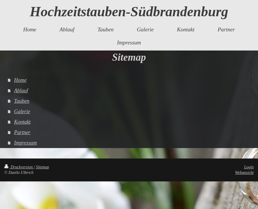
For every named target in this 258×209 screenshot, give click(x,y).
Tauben (21, 101)
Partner (22, 132)
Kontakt (22, 122)
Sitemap (42, 167)
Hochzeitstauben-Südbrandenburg (129, 11)
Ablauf (21, 90)
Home (20, 80)
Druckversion (19, 167)
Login (249, 167)
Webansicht (244, 172)
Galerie (22, 111)
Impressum (25, 143)
